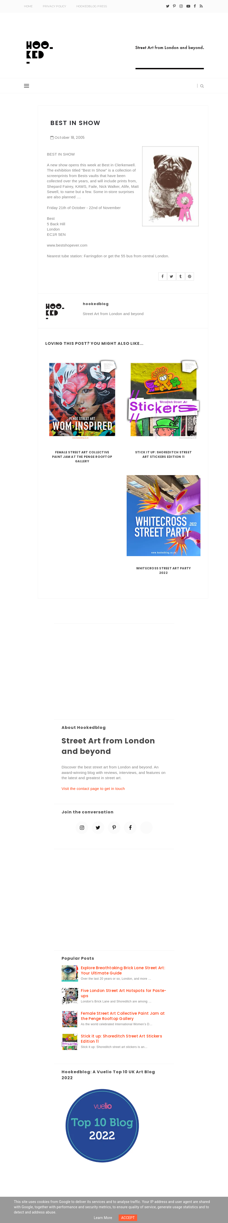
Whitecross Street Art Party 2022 (163, 570)
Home (28, 6)
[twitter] (167, 6)
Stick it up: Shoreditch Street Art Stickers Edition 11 (163, 454)
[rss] (201, 6)
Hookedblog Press (91, 6)
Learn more (103, 1218)
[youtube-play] (188, 6)
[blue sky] (146, 827)
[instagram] (181, 6)
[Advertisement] (114, 672)
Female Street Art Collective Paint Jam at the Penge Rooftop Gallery (82, 456)
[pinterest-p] (174, 6)
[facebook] (195, 6)
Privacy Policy (54, 6)
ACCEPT (128, 1218)
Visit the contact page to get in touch (93, 788)
